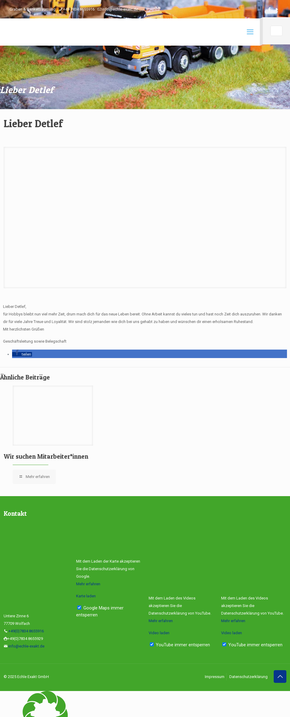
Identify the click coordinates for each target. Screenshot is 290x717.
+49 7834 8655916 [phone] (79, 9)
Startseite (233, 88)
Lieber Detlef (279, 96)
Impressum (214, 676)
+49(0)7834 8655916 (26, 631)
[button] (22, 354)
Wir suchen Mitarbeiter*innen (46, 456)
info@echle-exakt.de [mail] (120, 9)
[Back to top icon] (280, 676)
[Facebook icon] (269, 9)
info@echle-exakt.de (26, 646)
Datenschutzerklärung (248, 676)
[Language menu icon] (276, 31)
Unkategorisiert (265, 88)
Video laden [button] (159, 633)
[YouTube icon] (277, 9)
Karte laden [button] (86, 596)
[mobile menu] (250, 32)
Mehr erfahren (88, 584)
